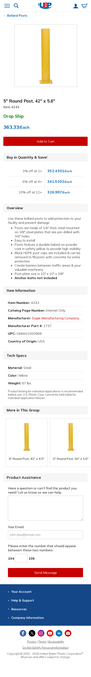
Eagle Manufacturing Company (55, 318)
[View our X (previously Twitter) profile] (32, 633)
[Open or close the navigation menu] (7, 6)
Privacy (32, 641)
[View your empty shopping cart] (84, 6)
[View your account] (75, 6)
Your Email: (16, 527)
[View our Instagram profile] (41, 633)
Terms (42, 641)
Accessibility (56, 641)
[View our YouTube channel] (50, 633)
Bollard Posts (17, 16)
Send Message (45, 572)
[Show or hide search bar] (16, 6)
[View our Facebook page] (23, 633)
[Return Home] (45, 6)
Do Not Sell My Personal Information (46, 647)
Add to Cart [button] (45, 141)
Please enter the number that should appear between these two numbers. (42, 548)
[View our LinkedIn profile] (59, 633)
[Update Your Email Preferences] (68, 633)
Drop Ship (13, 116)
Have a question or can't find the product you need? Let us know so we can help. (42, 490)
